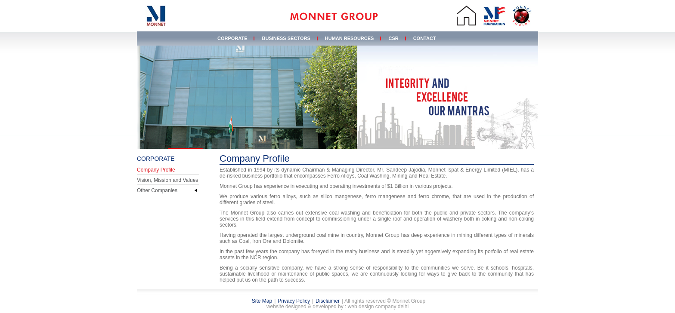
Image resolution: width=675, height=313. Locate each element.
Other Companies (157, 190)
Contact (424, 38)
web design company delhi (378, 307)
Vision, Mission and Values (167, 180)
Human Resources (349, 38)
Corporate (232, 38)
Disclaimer (328, 301)
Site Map (262, 301)
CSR (393, 38)
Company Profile (156, 170)
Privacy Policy (294, 301)
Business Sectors (286, 38)
